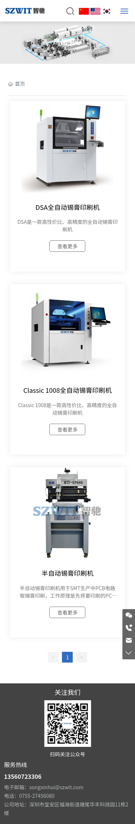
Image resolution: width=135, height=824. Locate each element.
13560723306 (22, 776)
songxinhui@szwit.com (56, 787)
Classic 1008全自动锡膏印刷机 (67, 390)
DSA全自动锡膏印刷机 (67, 207)
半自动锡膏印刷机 (67, 573)
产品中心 (67, 41)
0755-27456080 (36, 795)
